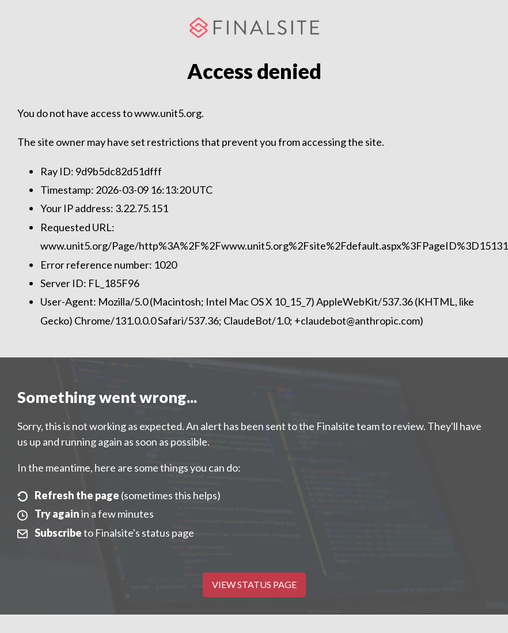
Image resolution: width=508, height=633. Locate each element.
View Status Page (254, 584)
